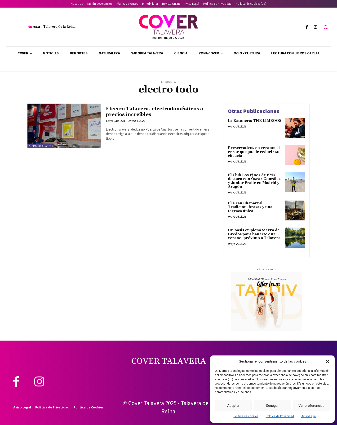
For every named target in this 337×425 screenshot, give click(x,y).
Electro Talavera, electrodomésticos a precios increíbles (155, 111)
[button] (327, 361)
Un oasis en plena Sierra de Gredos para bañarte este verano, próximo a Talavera (254, 234)
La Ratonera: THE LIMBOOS (254, 120)
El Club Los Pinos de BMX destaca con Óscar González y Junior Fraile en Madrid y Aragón (254, 181)
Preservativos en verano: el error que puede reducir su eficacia (254, 152)
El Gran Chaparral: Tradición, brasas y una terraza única (250, 207)
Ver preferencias (311, 405)
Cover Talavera (115, 121)
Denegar (272, 405)
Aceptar (233, 405)
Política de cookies (246, 416)
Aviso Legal (308, 416)
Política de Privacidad (280, 416)
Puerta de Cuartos (40, 146)
